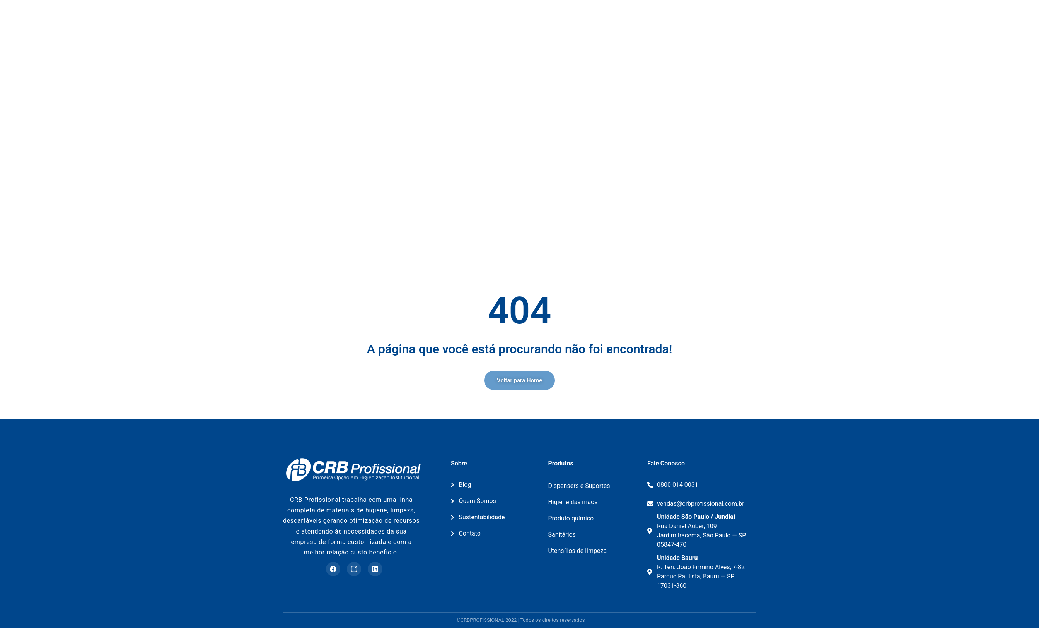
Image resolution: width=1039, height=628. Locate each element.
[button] (519, 380)
